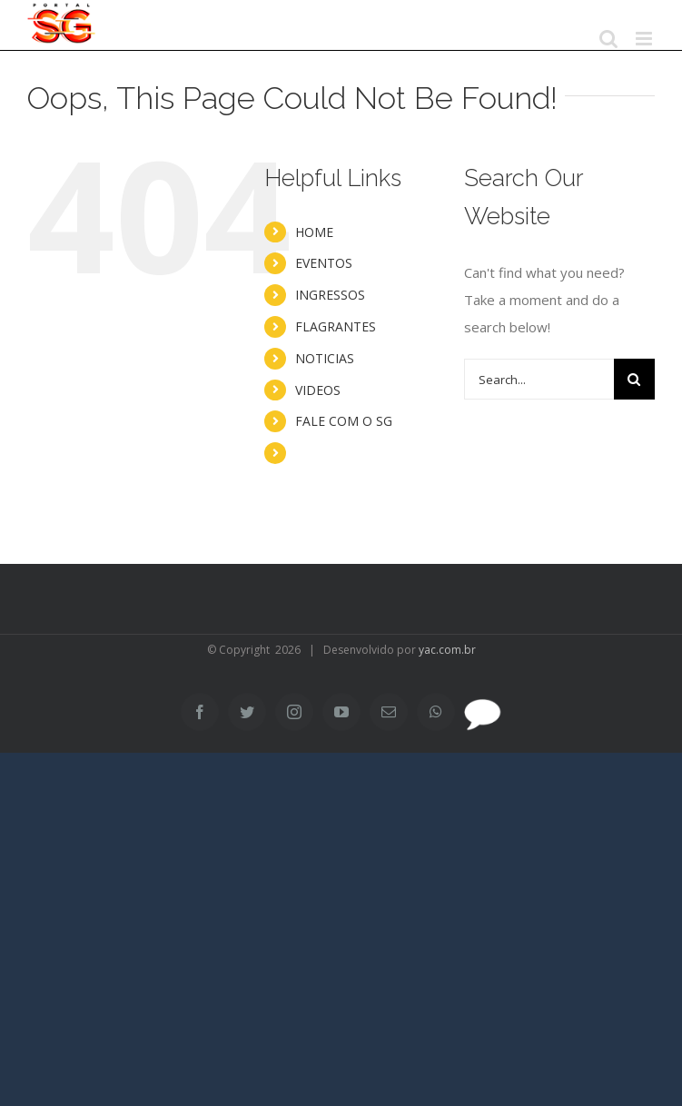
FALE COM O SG (343, 421)
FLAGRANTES (335, 326)
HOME (314, 232)
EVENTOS (323, 263)
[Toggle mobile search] (608, 38)
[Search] (634, 379)
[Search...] (539, 379)
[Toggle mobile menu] (645, 38)
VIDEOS (318, 390)
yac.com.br (447, 649)
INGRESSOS (330, 294)
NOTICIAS (324, 358)
